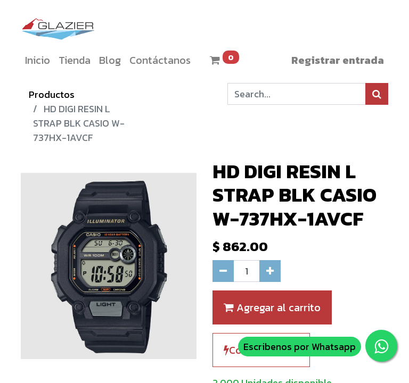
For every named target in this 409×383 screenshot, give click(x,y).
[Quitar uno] (223, 271)
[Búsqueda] (376, 94)
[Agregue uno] (270, 271)
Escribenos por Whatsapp (299, 346)
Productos (52, 94)
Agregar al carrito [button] (272, 307)
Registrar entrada (337, 60)
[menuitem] (37, 60)
